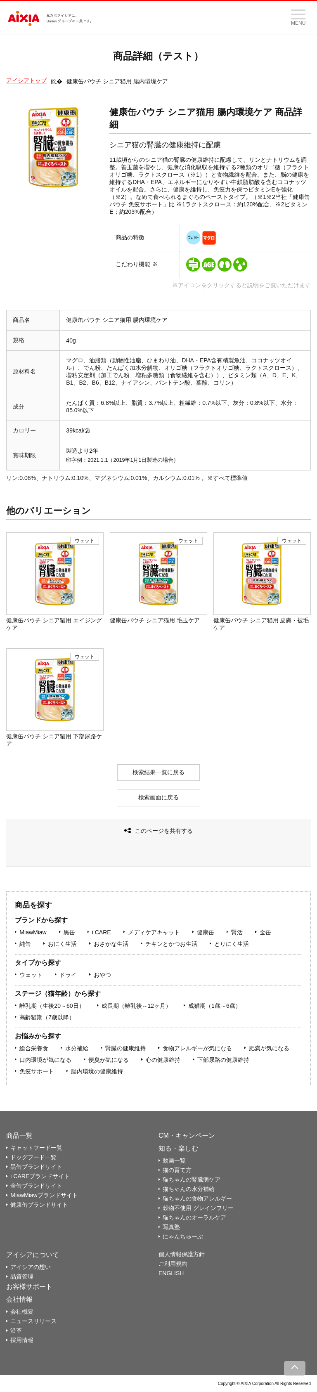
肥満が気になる (269, 1048)
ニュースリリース (33, 1321)
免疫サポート (36, 1071)
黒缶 (69, 932)
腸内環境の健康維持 (97, 1071)
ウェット (31, 974)
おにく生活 (62, 944)
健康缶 (205, 932)
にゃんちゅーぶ (183, 1236)
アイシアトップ (26, 80)
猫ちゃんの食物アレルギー (197, 1198)
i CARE (101, 932)
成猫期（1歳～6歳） (214, 1005)
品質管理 (21, 1276)
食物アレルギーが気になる (197, 1048)
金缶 (265, 932)
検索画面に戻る (158, 797)
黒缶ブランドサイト (36, 1166)
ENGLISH (171, 1273)
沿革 (16, 1330)
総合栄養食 (33, 1048)
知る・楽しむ (178, 1148)
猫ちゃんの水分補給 (189, 1189)
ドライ (68, 974)
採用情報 (21, 1340)
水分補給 (76, 1048)
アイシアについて (32, 1254)
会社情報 (19, 1299)
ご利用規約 (172, 1263)
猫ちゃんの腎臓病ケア (191, 1179)
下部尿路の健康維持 (223, 1059)
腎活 (237, 932)
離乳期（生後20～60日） (51, 1005)
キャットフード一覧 (36, 1147)
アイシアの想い (30, 1267)
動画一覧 (174, 1160)
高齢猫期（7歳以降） (47, 1017)
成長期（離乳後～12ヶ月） (137, 1005)
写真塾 (171, 1227)
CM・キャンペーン (186, 1135)
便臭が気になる (108, 1059)
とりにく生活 (231, 944)
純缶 (25, 944)
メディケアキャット (154, 932)
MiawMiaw (32, 932)
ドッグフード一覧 (33, 1157)
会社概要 (21, 1311)
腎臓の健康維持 (125, 1048)
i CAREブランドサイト (40, 1176)
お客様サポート (29, 1286)
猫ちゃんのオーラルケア (194, 1217)
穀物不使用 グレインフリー (198, 1208)
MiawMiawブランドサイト (44, 1195)
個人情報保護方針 (181, 1254)
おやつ (102, 974)
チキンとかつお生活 (171, 944)
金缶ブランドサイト (36, 1185)
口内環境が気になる (45, 1059)
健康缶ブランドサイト (39, 1204)
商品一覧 (19, 1135)
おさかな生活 (111, 944)
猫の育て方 (177, 1170)
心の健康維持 (163, 1059)
